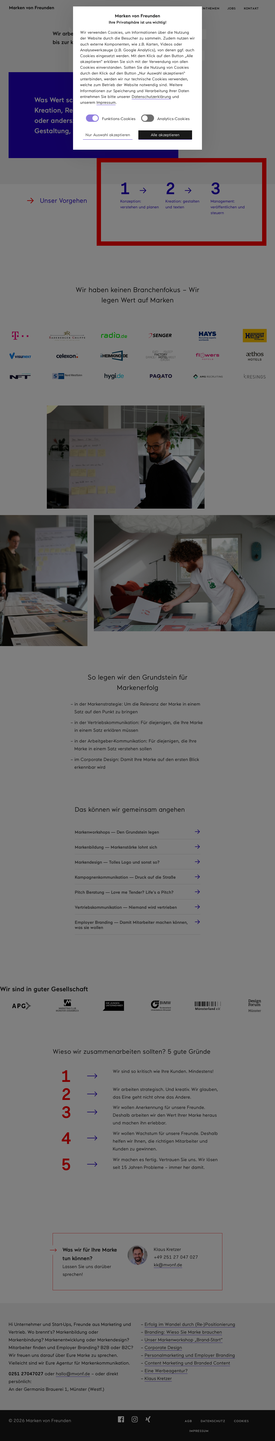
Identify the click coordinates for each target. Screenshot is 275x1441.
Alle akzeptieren (165, 135)
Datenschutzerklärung (151, 96)
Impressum (106, 102)
